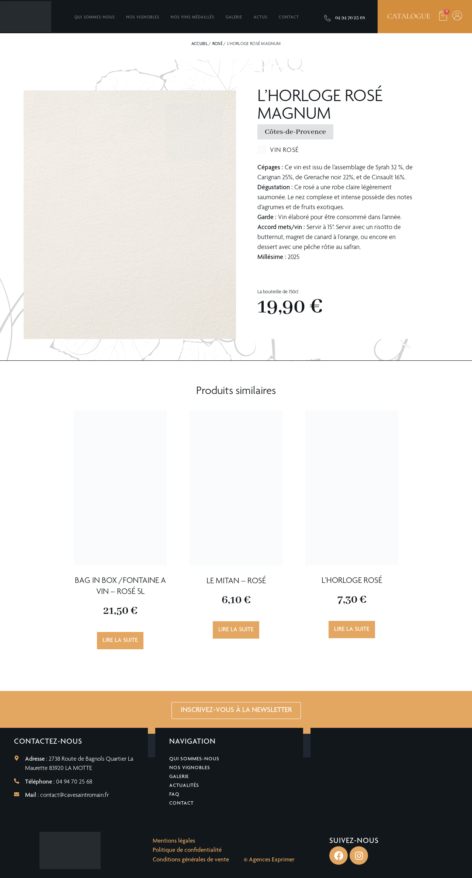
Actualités (184, 785)
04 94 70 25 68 (350, 18)
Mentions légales (174, 841)
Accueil (199, 44)
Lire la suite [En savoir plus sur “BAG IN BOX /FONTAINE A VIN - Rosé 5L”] (120, 640)
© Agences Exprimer (269, 860)
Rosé (217, 44)
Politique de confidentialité (187, 850)
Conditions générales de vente (191, 860)
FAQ (174, 794)
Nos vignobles (142, 17)
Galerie (234, 17)
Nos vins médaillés (192, 17)
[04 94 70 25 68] (327, 18)
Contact (289, 17)
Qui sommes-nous (94, 17)
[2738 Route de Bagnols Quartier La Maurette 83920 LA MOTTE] (391, 775)
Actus (260, 17)
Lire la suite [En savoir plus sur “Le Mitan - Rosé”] (236, 630)
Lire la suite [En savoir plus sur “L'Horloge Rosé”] (351, 629)
